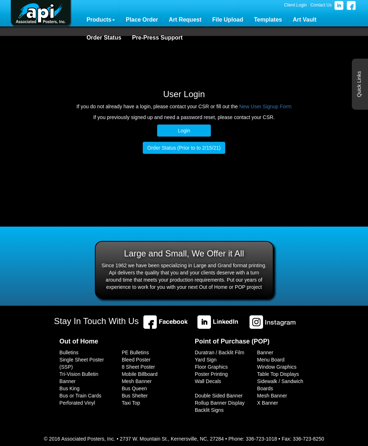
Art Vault (305, 20)
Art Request (185, 20)
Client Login (295, 5)
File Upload (227, 20)
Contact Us (321, 5)
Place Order (142, 20)
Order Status (104, 38)
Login (184, 130)
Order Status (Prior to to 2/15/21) (184, 148)
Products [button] (101, 20)
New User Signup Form (265, 106)
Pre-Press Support (157, 38)
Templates (268, 20)
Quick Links (359, 84)
